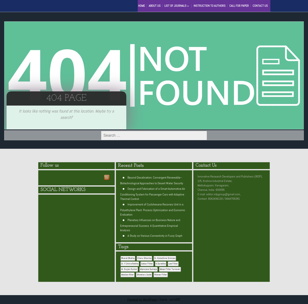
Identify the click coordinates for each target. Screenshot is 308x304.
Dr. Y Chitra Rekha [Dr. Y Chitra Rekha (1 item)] (129, 263)
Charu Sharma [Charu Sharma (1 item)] (144, 258)
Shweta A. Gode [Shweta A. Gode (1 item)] (144, 274)
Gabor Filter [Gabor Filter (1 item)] (147, 263)
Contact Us (260, 6)
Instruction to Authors (210, 6)
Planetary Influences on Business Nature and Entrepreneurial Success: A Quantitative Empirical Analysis (150, 225)
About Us (155, 6)
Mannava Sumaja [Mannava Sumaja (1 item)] (148, 269)
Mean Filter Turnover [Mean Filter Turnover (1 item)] (170, 269)
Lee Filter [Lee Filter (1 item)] (173, 263)
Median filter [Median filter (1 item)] (127, 274)
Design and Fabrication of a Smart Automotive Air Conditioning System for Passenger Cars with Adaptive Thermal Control (152, 194)
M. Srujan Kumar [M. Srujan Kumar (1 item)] (129, 269)
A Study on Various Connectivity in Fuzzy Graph (155, 236)
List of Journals (175, 6)
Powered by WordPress (142, 299)
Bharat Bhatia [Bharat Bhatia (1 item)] (128, 258)
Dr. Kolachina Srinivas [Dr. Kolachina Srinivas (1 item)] (164, 258)
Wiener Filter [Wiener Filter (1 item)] (160, 274)
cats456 (174, 299)
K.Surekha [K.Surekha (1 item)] (161, 263)
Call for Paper (239, 6)
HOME (141, 6)
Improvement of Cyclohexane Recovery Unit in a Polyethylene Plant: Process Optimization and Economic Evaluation (152, 209)
